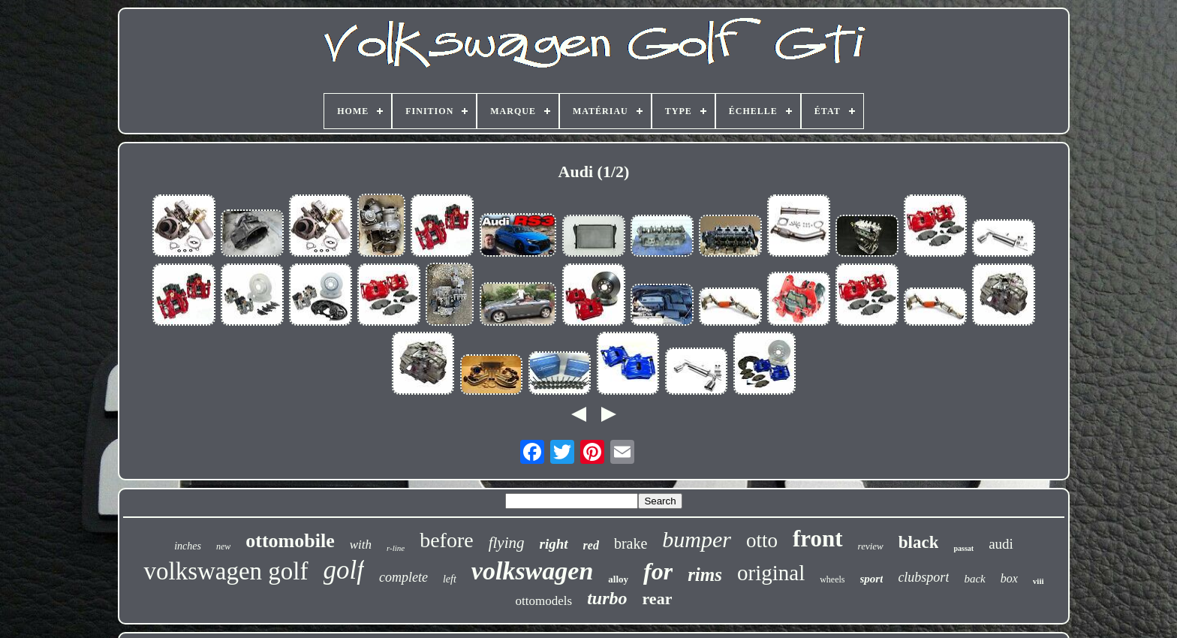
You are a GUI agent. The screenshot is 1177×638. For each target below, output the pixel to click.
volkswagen (532, 571)
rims (705, 574)
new (223, 546)
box (1009, 578)
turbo (607, 598)
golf (344, 570)
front (818, 538)
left (449, 579)
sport (872, 579)
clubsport (923, 577)
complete (403, 577)
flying (507, 543)
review (871, 546)
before (447, 540)
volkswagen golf (225, 571)
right (554, 544)
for (658, 571)
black (919, 542)
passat (963, 548)
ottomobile (289, 541)
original (771, 573)
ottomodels (544, 601)
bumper (696, 539)
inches (187, 546)
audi (1001, 544)
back (974, 579)
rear (658, 598)
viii (1038, 580)
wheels (832, 579)
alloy (618, 579)
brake (630, 543)
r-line (396, 547)
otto (762, 540)
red (591, 545)
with (361, 544)
